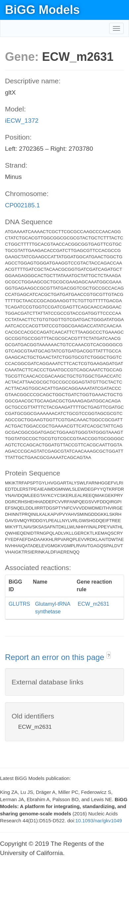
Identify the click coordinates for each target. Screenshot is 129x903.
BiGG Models (42, 10)
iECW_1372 (21, 120)
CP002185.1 (22, 205)
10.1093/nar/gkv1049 (98, 820)
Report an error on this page (56, 657)
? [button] (109, 655)
